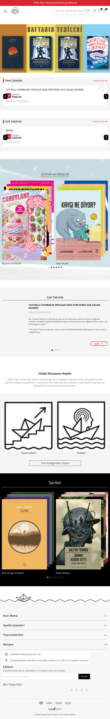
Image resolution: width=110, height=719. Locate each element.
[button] (49, 70)
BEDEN (9, 130)
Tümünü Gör (100, 80)
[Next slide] (106, 96)
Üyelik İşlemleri (55, 625)
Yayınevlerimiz (55, 635)
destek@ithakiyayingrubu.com (25, 654)
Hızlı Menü (55, 615)
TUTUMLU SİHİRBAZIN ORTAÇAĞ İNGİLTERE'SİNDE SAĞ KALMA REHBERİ (44, 89)
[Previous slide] (5, 96)
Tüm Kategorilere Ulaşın (55, 463)
